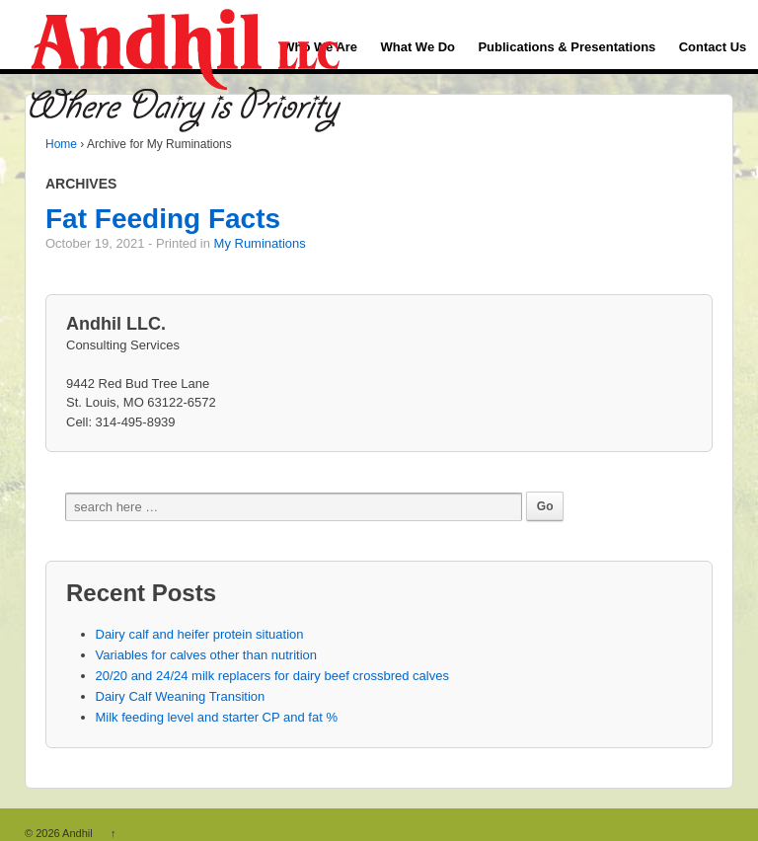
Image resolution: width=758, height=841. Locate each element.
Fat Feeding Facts (162, 218)
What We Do (417, 46)
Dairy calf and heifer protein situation (200, 634)
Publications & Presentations (566, 46)
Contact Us (713, 46)
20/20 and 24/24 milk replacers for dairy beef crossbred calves (272, 675)
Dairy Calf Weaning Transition (180, 696)
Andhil (78, 833)
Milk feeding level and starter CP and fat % (217, 717)
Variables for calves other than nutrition (207, 655)
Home (61, 144)
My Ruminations (260, 243)
